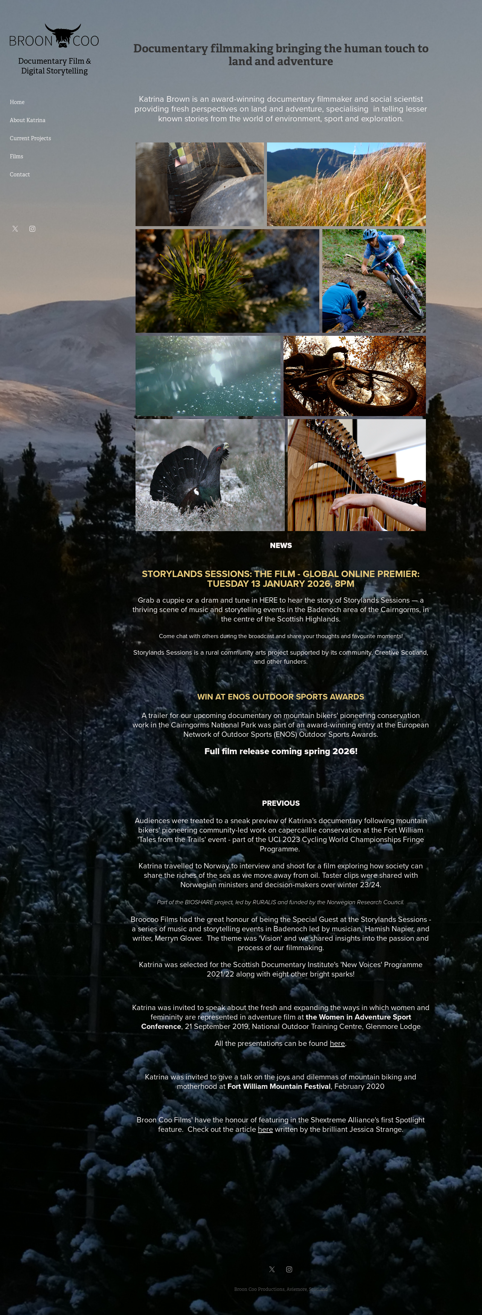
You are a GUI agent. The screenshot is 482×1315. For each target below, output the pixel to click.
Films (16, 156)
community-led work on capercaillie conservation (280, 829)
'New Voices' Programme (381, 964)
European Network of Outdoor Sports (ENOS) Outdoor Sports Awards (306, 729)
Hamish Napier (389, 928)
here (265, 1129)
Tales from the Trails (171, 839)
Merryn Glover (178, 937)
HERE (268, 599)
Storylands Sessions (394, 919)
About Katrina (28, 120)
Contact (20, 174)
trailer (158, 715)
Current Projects (30, 138)
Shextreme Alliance (343, 1119)
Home (17, 102)
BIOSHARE (199, 902)
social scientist (397, 98)
